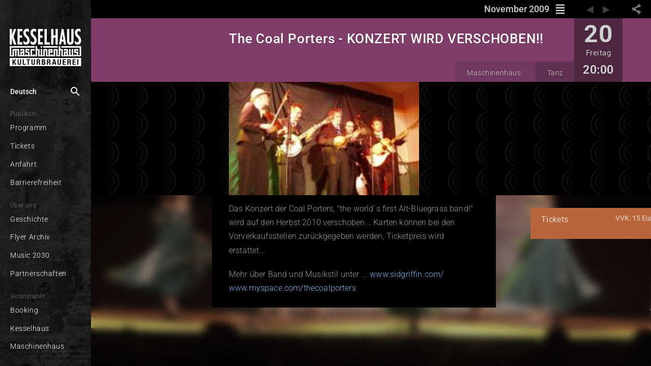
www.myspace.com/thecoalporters (211, 274)
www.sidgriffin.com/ (325, 260)
